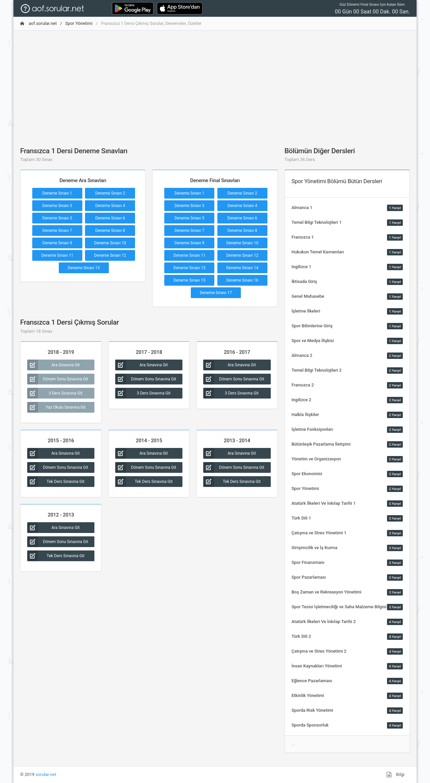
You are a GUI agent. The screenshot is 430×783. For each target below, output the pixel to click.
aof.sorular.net (38, 23)
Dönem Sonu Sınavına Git (57, 379)
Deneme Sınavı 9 (57, 243)
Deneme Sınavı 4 (110, 205)
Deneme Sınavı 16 (242, 280)
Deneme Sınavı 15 (189, 280)
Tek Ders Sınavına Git (55, 481)
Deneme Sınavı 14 (242, 267)
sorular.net (46, 774)
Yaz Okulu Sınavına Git (56, 407)
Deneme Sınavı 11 (57, 255)
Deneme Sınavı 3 (57, 205)
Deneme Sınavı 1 (57, 193)
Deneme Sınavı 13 (84, 267)
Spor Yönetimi (78, 23)
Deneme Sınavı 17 (216, 292)
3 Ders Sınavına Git (54, 393)
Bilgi (395, 774)
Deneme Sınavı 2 (110, 193)
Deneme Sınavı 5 (57, 218)
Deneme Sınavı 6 (110, 218)
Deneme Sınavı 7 (57, 230)
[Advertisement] (215, 83)
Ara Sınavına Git (53, 365)
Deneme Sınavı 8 (110, 230)
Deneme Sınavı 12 (110, 255)
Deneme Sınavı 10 (110, 243)
